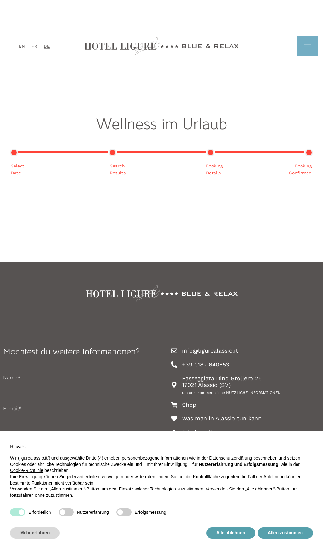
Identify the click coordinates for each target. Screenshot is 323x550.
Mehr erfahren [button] (35, 532)
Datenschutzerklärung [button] (230, 458)
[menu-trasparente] (307, 46)
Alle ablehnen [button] (230, 532)
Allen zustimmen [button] (285, 532)
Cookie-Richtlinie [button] (26, 470)
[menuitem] (10, 46)
